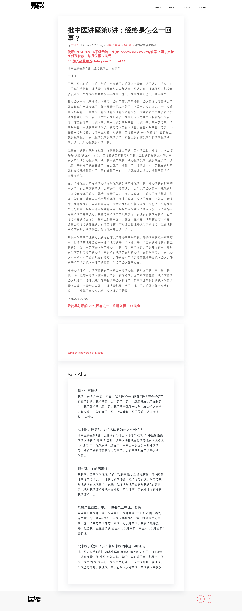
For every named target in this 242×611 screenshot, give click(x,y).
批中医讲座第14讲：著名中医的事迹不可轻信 (111, 546)
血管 (114, 45)
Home (158, 7)
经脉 (120, 45)
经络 (109, 45)
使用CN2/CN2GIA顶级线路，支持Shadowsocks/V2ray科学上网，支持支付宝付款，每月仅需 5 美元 (121, 54)
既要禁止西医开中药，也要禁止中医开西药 (109, 507)
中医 (131, 45)
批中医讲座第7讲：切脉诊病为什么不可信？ (110, 429)
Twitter (203, 7)
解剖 (126, 45)
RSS (171, 7)
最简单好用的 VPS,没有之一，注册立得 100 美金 (104, 306)
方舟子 (75, 45)
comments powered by (85, 352)
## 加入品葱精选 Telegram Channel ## (97, 61)
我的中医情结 (88, 391)
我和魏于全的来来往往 (94, 468)
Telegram (186, 7)
